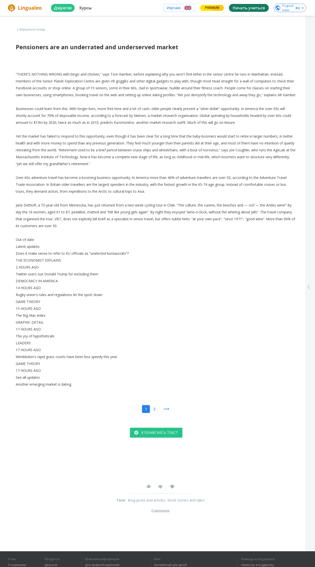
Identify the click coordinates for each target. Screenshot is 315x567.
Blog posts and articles (146, 500)
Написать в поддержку (257, 565)
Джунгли (51, 565)
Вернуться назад (30, 29)
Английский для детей (170, 565)
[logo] (25, 8)
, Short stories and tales (185, 500)
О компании (17, 565)
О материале (160, 510)
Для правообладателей (102, 565)
